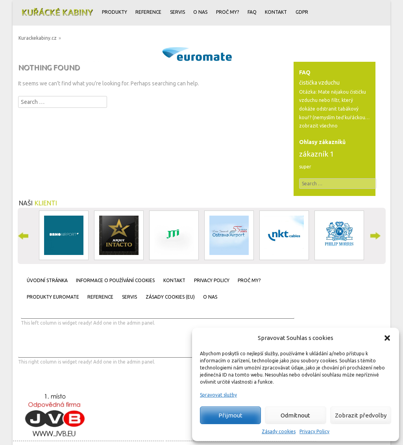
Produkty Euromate (53, 296)
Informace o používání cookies (115, 280)
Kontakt (276, 12)
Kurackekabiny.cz (37, 38)
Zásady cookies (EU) (170, 296)
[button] (387, 338)
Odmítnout (295, 415)
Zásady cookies (279, 431)
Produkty (114, 12)
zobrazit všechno (318, 125)
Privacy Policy (314, 431)
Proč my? (227, 12)
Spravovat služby (218, 394)
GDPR (302, 12)
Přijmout (230, 415)
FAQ (252, 12)
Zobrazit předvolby (360, 415)
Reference (148, 12)
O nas (200, 12)
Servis (177, 12)
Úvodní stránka (47, 280)
